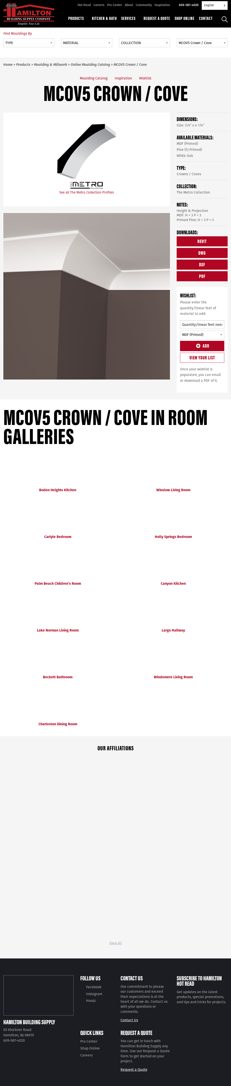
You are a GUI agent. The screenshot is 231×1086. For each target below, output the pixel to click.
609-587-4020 (189, 5)
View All (115, 943)
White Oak (185, 156)
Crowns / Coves (189, 174)
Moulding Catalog (94, 78)
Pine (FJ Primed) (189, 149)
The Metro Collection (193, 192)
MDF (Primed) (187, 143)
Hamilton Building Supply (29, 1021)
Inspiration (162, 5)
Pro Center (114, 5)
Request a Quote (134, 1069)
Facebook (93, 987)
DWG (202, 252)
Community (144, 5)
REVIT (202, 240)
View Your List (202, 357)
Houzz (91, 1001)
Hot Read (84, 5)
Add (202, 345)
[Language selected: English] (215, 5)
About (129, 5)
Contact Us (129, 1020)
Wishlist (145, 78)
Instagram (94, 994)
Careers (98, 5)
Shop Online (90, 1048)
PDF (202, 275)
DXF (202, 264)
